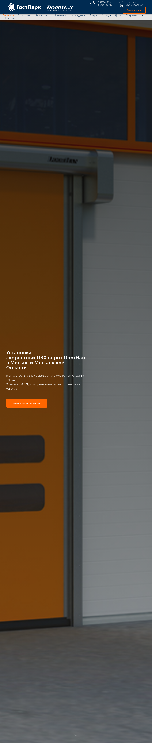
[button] (134, 10)
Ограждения (78, 15)
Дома (118, 15)
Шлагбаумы (60, 15)
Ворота (7, 15)
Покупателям (133, 15)
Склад (105, 15)
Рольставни (24, 15)
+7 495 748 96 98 (104, 2)
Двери (93, 15)
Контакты (10, 18)
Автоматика (42, 15)
